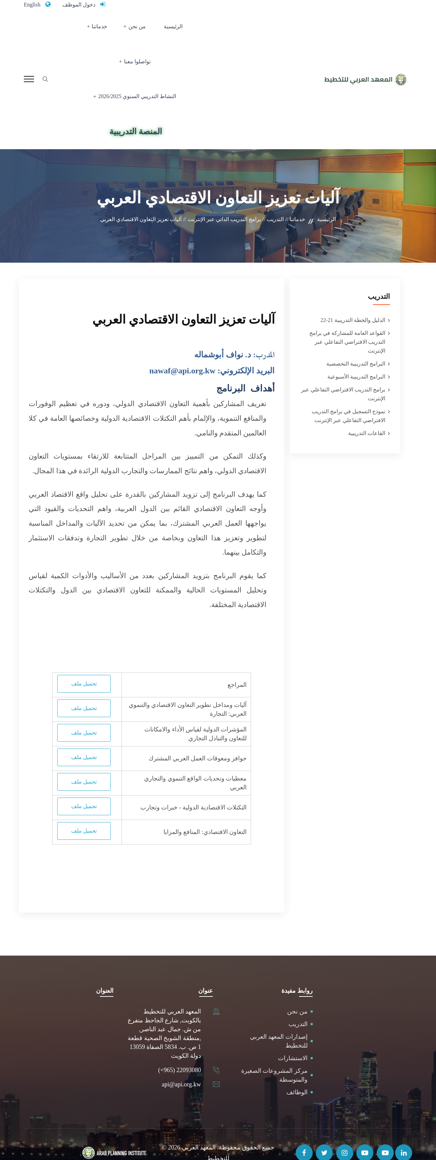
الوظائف (297, 1074)
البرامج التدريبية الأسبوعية (356, 359)
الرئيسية (190, 29)
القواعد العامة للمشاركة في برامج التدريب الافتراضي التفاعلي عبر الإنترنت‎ (347, 324)
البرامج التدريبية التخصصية (355, 346)
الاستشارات (293, 1040)
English (33, 4)
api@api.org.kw (181, 1066)
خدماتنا (127, 29)
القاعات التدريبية (366, 415)
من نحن (160, 29)
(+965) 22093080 (179, 1052)
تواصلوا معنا (89, 29)
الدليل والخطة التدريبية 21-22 (353, 302)
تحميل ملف (84, 666)
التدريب (298, 1006)
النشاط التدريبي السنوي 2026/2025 (137, 70)
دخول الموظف (82, 4)
